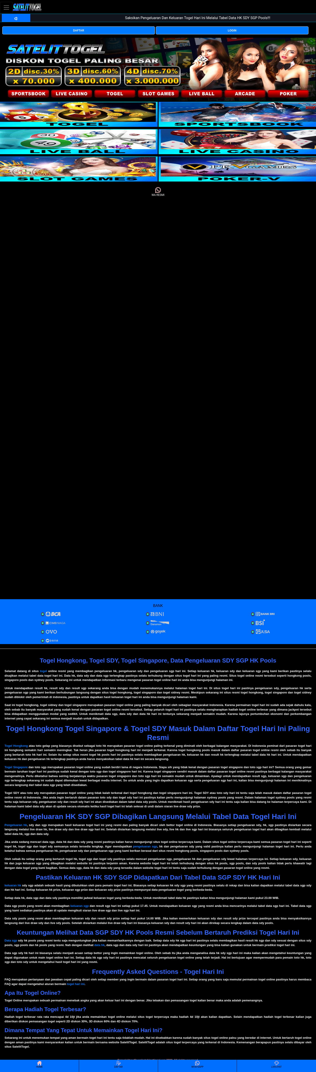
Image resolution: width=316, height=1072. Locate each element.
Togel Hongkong (16, 745)
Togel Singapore (16, 767)
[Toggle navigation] (6, 7)
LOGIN (232, 30)
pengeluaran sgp (145, 846)
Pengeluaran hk (16, 825)
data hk (99, 945)
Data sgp (11, 940)
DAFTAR (78, 30)
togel (43, 671)
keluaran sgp (79, 906)
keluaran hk (13, 885)
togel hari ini (76, 984)
